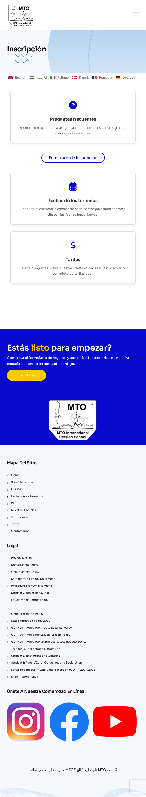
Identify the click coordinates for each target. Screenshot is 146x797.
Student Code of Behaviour (30, 593)
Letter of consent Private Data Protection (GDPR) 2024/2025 (53, 669)
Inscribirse (26, 375)
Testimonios (19, 517)
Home (15, 475)
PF (13, 503)
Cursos (16, 489)
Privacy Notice (21, 558)
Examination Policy (24, 676)
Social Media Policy (24, 564)
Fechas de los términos (27, 496)
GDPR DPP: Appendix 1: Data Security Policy (41, 627)
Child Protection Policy (27, 613)
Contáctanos (20, 531)
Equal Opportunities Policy (29, 599)
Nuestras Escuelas (23, 510)
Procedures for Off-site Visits (31, 585)
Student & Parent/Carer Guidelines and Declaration (46, 662)
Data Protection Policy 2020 (30, 620)
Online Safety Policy (25, 572)
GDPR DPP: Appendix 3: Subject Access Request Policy (49, 641)
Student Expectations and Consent (35, 655)
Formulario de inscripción (73, 157)
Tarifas (15, 524)
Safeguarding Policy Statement (33, 578)
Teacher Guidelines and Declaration (35, 648)
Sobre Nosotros (22, 482)
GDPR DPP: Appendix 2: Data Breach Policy (40, 634)
